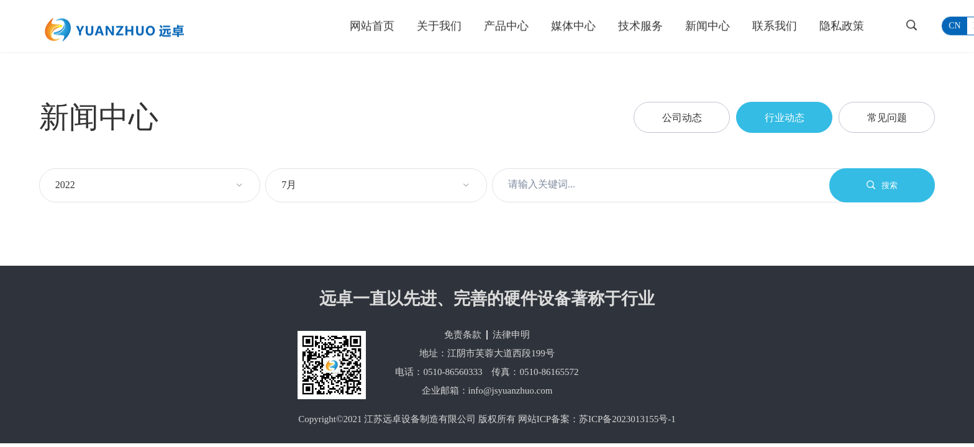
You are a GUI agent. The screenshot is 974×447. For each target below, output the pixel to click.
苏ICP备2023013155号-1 (627, 419)
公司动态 (682, 117)
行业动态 (784, 117)
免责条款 (462, 335)
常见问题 (887, 117)
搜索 (882, 185)
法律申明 (511, 335)
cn (954, 25)
